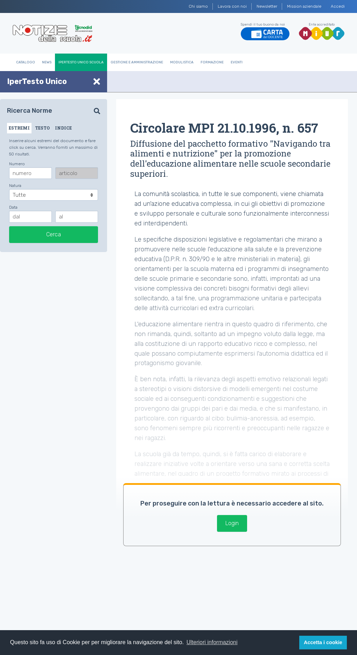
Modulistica (182, 62)
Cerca (53, 234)
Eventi (237, 62)
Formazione (212, 62)
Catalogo (25, 62)
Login (232, 523)
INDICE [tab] (63, 128)
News (46, 62)
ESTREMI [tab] (19, 128)
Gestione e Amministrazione (137, 62)
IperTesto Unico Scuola (81, 62)
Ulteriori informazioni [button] (212, 642)
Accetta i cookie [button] (323, 642)
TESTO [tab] (42, 128)
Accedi (338, 6)
